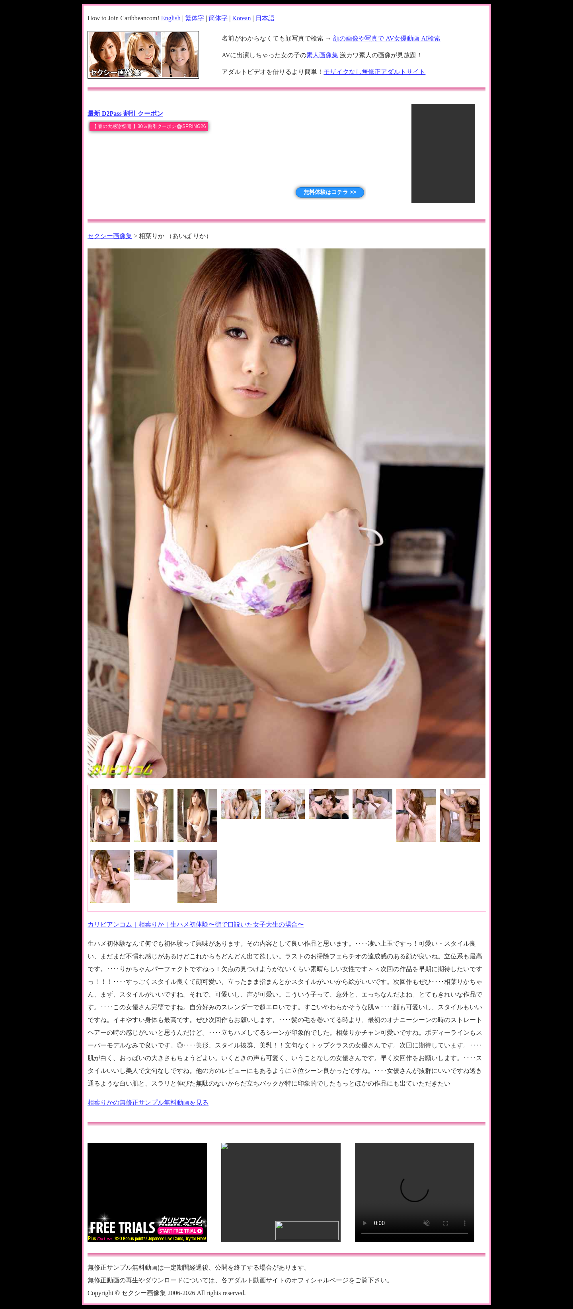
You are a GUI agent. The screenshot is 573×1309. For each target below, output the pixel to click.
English (171, 18)
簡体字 (218, 18)
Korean (241, 18)
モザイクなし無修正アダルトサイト (374, 71)
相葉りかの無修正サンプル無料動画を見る (148, 1102)
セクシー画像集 (110, 236)
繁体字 (194, 18)
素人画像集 (322, 55)
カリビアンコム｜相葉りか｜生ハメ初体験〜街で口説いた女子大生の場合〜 (196, 924)
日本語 (265, 18)
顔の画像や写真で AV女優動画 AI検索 (386, 38)
